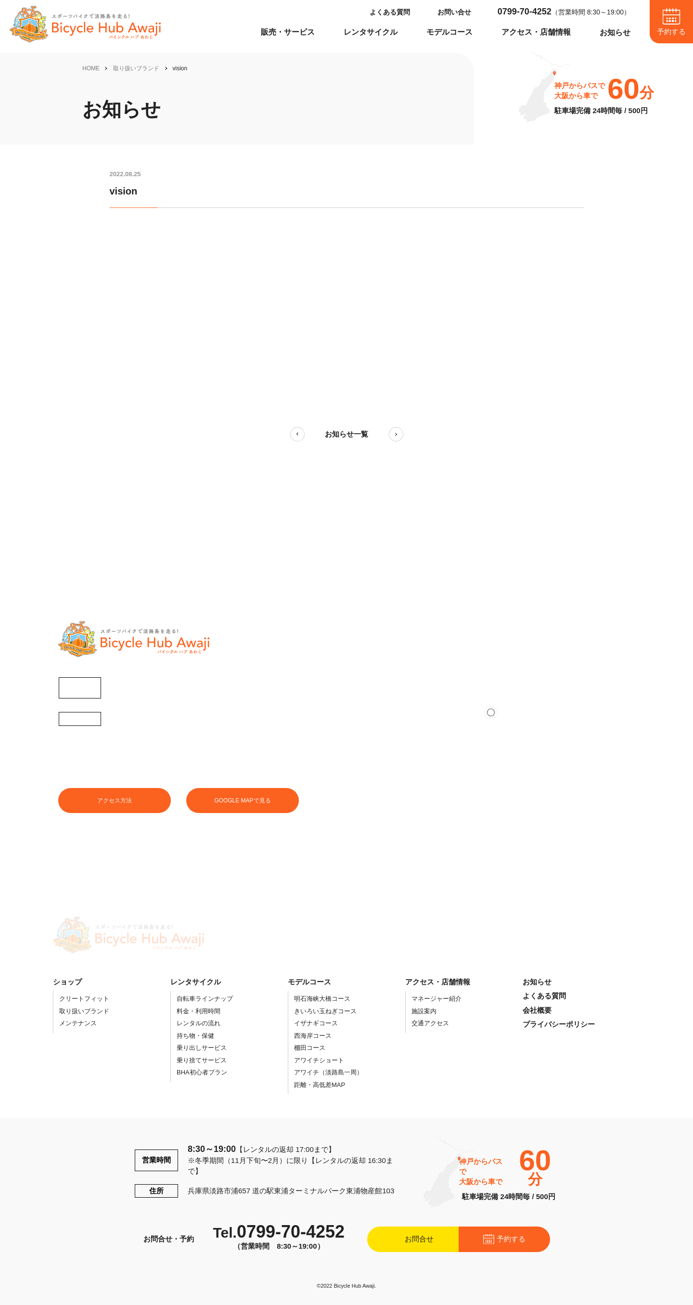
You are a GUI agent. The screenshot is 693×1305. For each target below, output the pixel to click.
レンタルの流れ (198, 1023)
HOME (91, 68)
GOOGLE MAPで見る (242, 800)
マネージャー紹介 (436, 998)
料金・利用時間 (198, 1011)
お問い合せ (454, 12)
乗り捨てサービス (202, 1060)
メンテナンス (78, 1023)
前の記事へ (297, 434)
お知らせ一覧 (346, 434)
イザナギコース (316, 1023)
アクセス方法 (114, 800)
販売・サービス (288, 32)
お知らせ (615, 32)
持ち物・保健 (195, 1035)
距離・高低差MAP (319, 1084)
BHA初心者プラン (202, 1072)
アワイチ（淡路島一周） (328, 1072)
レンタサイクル (371, 32)
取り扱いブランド (136, 68)
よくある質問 (390, 12)
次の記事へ (396, 434)
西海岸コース (313, 1035)
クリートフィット (84, 998)
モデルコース (449, 32)
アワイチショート (319, 1060)
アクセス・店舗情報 (536, 32)
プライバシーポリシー (559, 1024)
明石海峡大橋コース (322, 998)
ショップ (67, 982)
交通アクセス (430, 1023)
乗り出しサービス (202, 1047)
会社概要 (537, 1010)
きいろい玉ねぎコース (325, 1011)
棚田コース (309, 1047)
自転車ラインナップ (205, 998)
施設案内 (423, 1011)
